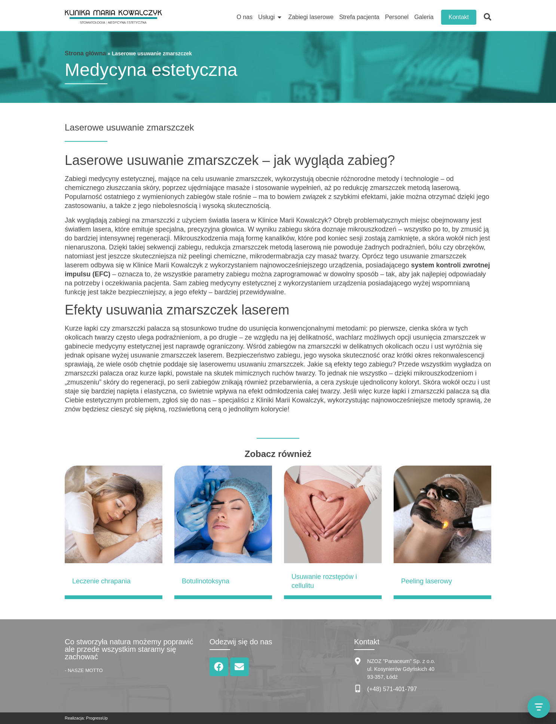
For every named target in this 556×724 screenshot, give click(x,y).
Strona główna (85, 53)
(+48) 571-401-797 (392, 689)
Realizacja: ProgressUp (86, 718)
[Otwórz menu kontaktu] (539, 707)
